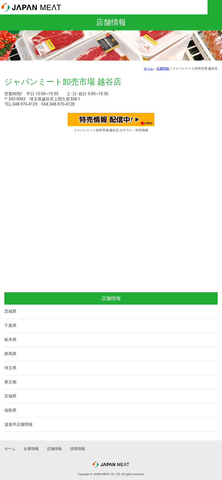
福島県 (10, 410)
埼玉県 (10, 367)
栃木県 (10, 339)
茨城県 (10, 311)
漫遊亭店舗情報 (18, 424)
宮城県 (10, 396)
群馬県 (10, 353)
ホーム (148, 68)
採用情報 (77, 449)
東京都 (10, 382)
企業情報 (31, 449)
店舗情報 (162, 68)
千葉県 (10, 325)
